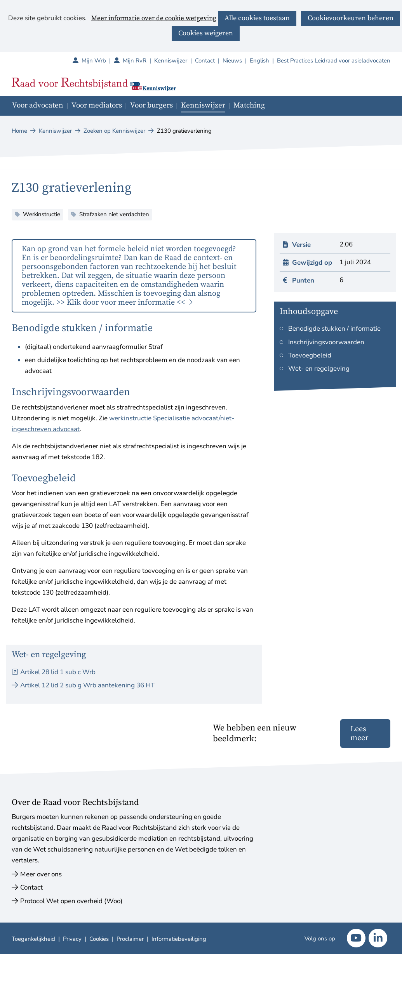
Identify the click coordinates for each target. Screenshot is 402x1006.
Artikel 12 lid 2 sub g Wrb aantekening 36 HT (87, 685)
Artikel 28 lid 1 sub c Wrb (58, 672)
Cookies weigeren (205, 33)
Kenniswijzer (170, 60)
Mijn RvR (138, 60)
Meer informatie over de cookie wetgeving (153, 19)
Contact (205, 60)
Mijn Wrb (98, 60)
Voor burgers (151, 105)
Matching (249, 105)
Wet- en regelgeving (319, 368)
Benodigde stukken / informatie (334, 328)
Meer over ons (41, 874)
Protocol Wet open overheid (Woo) (71, 901)
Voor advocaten (37, 105)
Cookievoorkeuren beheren (350, 18)
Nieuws (232, 60)
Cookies (99, 939)
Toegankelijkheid (33, 939)
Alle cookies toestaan (257, 18)
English (259, 60)
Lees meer (359, 733)
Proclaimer (130, 939)
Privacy (72, 939)
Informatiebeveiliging (178, 939)
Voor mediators (96, 105)
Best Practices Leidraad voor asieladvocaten (333, 60)
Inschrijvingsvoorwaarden (326, 342)
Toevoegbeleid (309, 355)
